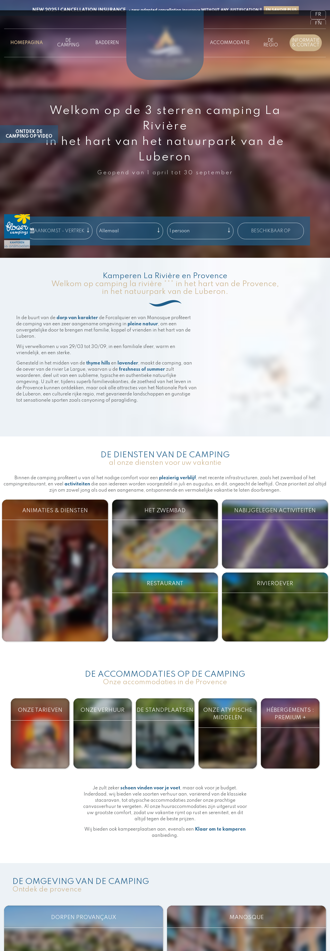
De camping (68, 42)
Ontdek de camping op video (29, 134)
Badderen (107, 42)
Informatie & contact (306, 42)
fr (318, 14)
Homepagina (26, 42)
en (318, 23)
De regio (270, 42)
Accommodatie (230, 42)
